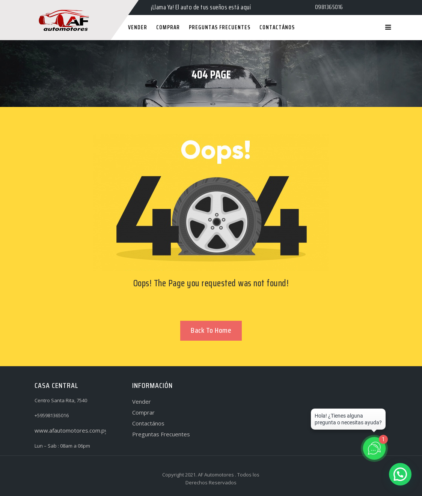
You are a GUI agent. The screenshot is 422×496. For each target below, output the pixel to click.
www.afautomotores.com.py (71, 430)
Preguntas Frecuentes (161, 434)
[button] (400, 474)
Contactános (148, 423)
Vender (141, 401)
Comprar (143, 412)
